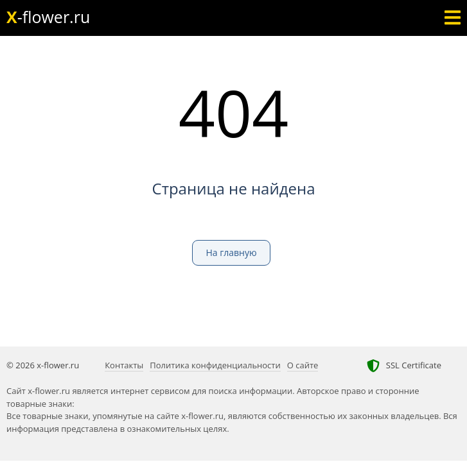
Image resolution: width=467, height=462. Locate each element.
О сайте (303, 365)
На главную (231, 252)
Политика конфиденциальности (215, 365)
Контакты (124, 365)
